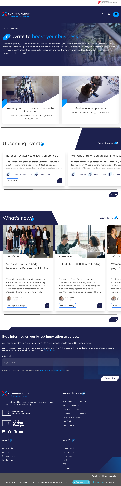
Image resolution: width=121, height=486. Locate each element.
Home (6, 28)
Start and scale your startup (74, 401)
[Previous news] (111, 319)
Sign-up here (8, 356)
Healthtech (12, 180)
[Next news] (116, 319)
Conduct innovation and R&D (75, 413)
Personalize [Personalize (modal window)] (98, 482)
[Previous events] (111, 194)
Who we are (7, 452)
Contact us (67, 460)
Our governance (9, 456)
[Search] (102, 14)
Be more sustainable (71, 417)
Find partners (68, 425)
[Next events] (116, 194)
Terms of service (59, 370)
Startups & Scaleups (16, 305)
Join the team (7, 460)
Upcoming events (70, 452)
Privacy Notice (49, 350)
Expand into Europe (71, 405)
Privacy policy (45, 370)
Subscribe (110, 378)
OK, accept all (81, 482)
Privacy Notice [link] (112, 482)
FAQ (65, 464)
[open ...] (59, 180)
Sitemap (66, 468)
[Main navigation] (116, 14)
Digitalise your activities (72, 409)
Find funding (68, 421)
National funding (67, 305)
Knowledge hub (69, 456)
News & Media (69, 448)
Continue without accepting (106, 476)
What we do (7, 448)
